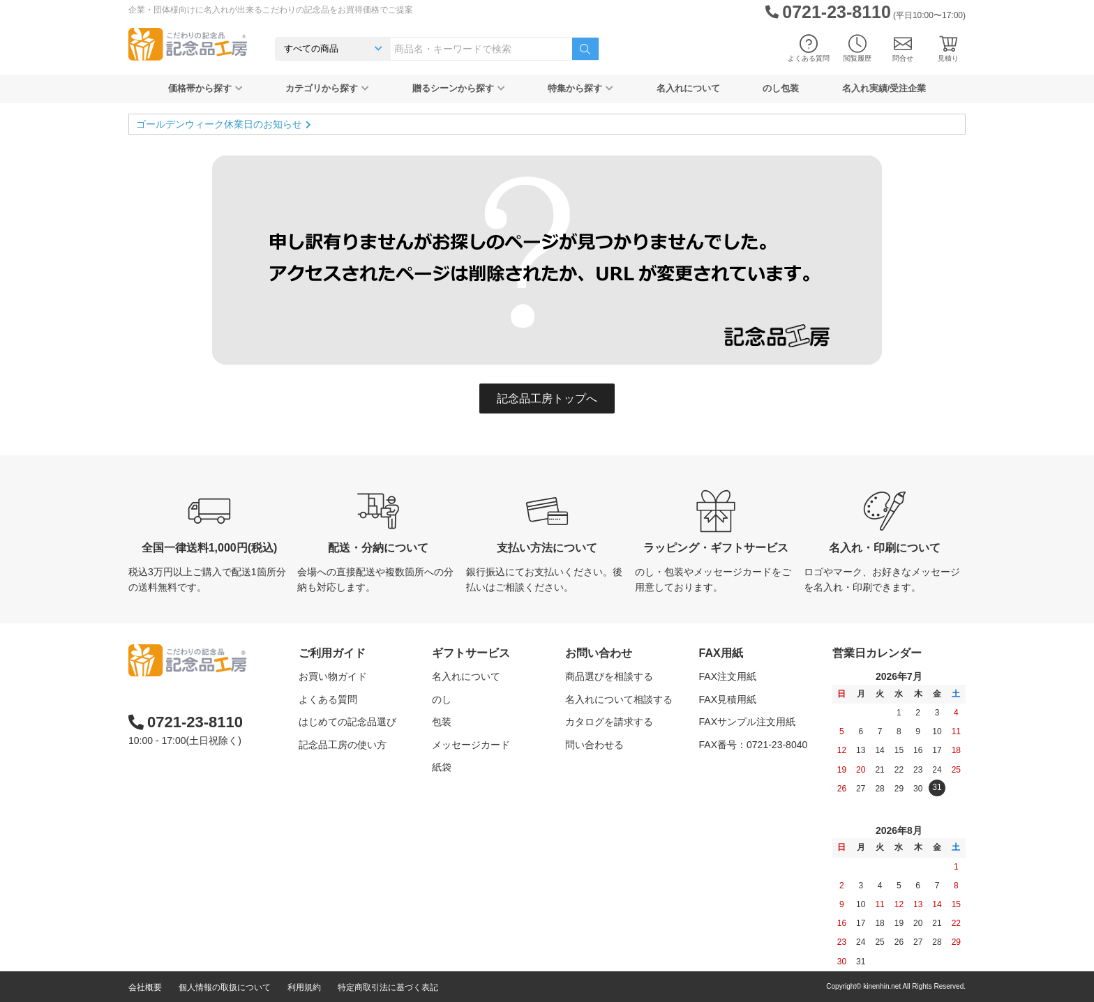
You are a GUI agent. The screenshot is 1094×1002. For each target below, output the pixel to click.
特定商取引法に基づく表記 (388, 987)
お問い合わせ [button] (598, 653)
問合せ (902, 48)
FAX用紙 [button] (721, 653)
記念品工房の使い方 (343, 744)
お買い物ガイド (333, 676)
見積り (948, 48)
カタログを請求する (609, 721)
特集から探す (580, 88)
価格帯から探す (205, 88)
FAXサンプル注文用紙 (747, 721)
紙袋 (441, 767)
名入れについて (688, 88)
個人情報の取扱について (225, 987)
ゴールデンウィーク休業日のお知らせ (219, 124)
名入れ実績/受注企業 (884, 88)
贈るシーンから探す (458, 88)
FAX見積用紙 (727, 699)
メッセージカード (471, 744)
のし (441, 699)
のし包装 (781, 88)
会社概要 (145, 987)
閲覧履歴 (857, 48)
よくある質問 (809, 48)
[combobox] (481, 49)
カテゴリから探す (327, 88)
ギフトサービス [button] (471, 653)
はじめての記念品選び (347, 721)
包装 (441, 721)
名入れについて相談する (619, 699)
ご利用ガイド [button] (332, 653)
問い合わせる (594, 744)
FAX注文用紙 (727, 676)
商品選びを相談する (609, 676)
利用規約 (304, 987)
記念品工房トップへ (547, 398)
